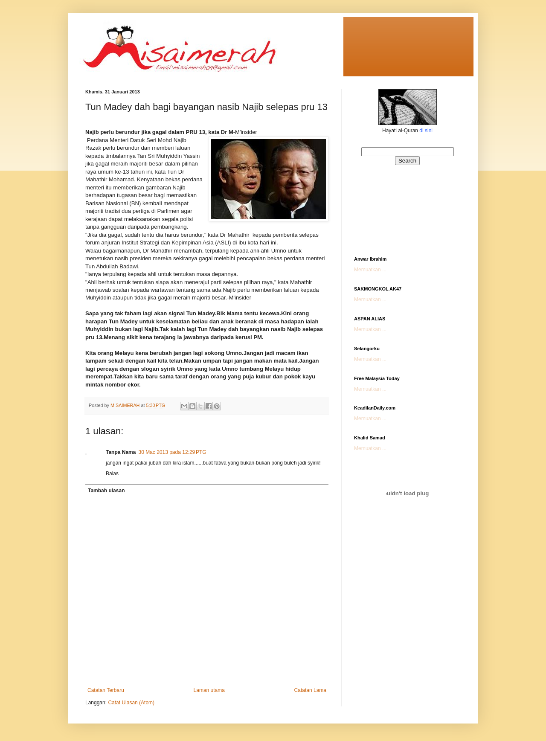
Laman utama (209, 690)
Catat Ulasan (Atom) (131, 703)
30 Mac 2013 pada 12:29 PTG (172, 452)
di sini (426, 131)
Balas (112, 474)
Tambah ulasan (106, 491)
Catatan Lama (310, 690)
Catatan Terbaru (105, 690)
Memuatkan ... (370, 270)
